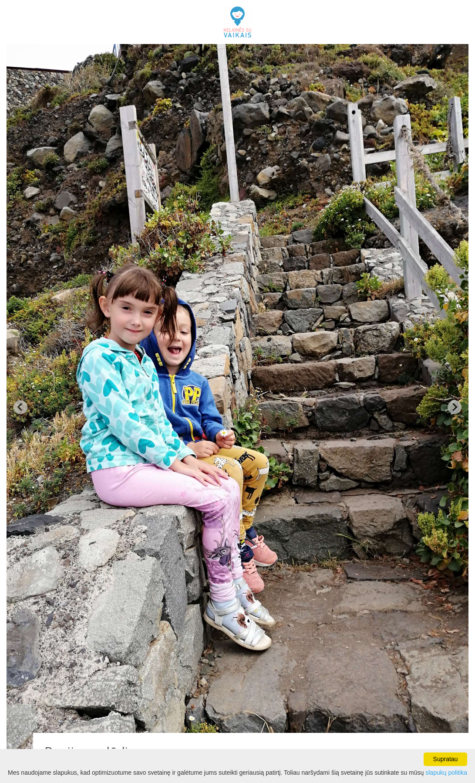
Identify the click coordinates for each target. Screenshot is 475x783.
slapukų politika (446, 772)
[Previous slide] (20, 407)
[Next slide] (455, 407)
